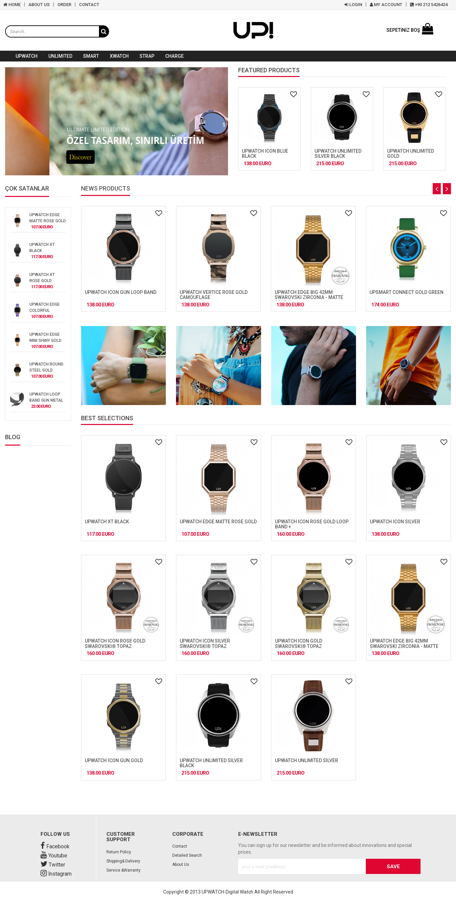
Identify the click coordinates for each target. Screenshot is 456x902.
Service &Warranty (123, 870)
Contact (179, 846)
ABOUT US (39, 4)
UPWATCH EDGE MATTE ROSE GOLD (218, 521)
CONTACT (89, 4)
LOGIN (353, 4)
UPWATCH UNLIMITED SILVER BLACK (337, 153)
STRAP (147, 56)
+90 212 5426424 (429, 4)
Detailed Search (187, 855)
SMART (91, 56)
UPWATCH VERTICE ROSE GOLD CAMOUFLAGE (214, 295)
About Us (180, 864)
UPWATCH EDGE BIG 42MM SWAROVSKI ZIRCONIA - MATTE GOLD (309, 297)
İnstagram (56, 874)
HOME (12, 4)
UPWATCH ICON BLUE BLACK (265, 153)
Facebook (55, 846)
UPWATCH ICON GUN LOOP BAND (120, 292)
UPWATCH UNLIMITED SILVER (306, 760)
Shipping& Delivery (123, 861)
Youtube (54, 855)
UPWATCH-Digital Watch (227, 892)
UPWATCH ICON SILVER (395, 521)
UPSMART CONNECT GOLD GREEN (407, 292)
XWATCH (119, 56)
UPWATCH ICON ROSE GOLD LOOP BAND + (312, 524)
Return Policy (118, 852)
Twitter (53, 864)
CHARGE (174, 56)
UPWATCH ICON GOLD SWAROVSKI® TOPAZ (298, 643)
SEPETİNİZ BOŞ (409, 30)
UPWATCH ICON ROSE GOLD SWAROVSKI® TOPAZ (115, 643)
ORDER (64, 4)
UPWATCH (26, 56)
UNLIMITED (60, 56)
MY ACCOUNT (386, 4)
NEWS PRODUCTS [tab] (105, 188)
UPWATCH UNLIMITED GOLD (410, 153)
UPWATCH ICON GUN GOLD (114, 760)
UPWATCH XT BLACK (107, 521)
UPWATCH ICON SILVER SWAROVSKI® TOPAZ (205, 643)
